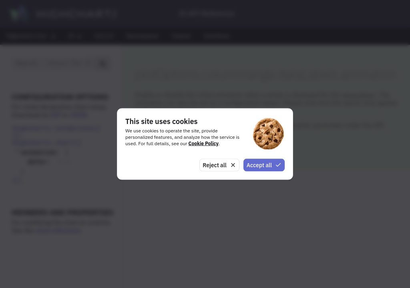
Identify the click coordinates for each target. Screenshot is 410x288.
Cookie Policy (204, 143)
